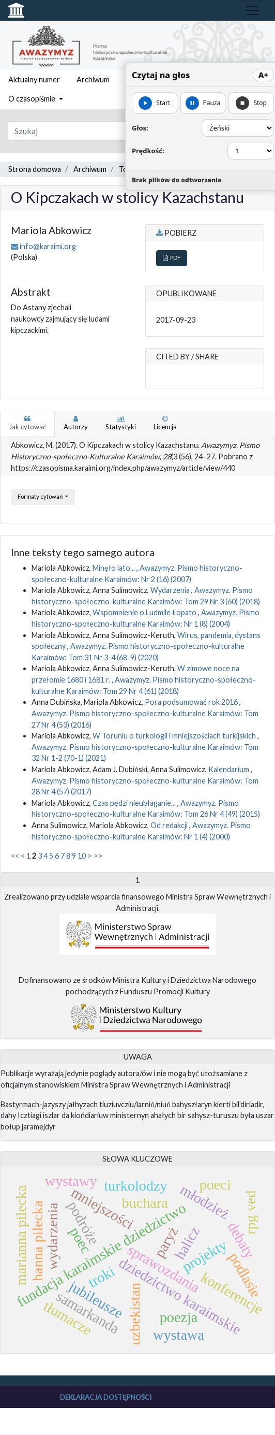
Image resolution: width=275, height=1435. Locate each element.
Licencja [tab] (165, 423)
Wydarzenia (170, 590)
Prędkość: (148, 150)
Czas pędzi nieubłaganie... (135, 803)
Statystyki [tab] (120, 423)
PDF (171, 257)
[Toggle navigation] (252, 10)
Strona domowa (34, 169)
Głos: (140, 128)
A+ (263, 75)
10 (82, 855)
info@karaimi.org (48, 246)
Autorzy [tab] (76, 423)
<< (15, 855)
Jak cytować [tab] (27, 423)
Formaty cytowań (41, 496)
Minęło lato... (114, 567)
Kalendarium (229, 769)
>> (98, 855)
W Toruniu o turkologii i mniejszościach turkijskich (175, 735)
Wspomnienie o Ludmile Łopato (145, 612)
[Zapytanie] (114, 131)
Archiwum (93, 79)
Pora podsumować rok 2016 (192, 702)
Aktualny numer (34, 79)
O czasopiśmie (32, 98)
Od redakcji (169, 825)
